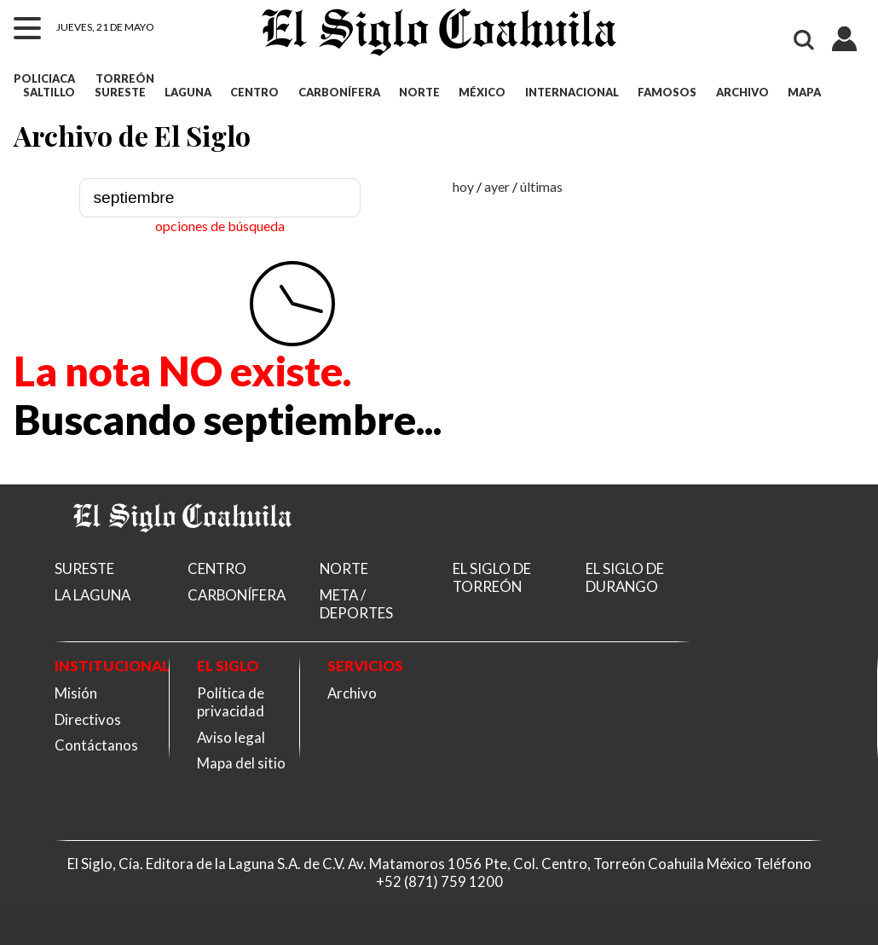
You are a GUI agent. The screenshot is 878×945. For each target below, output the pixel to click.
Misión (76, 693)
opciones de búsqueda (220, 225)
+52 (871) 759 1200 (439, 881)
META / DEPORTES (356, 604)
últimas (541, 186)
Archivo (352, 693)
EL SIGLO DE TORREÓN (492, 577)
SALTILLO (49, 92)
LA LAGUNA (92, 595)
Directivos (88, 719)
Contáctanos (96, 745)
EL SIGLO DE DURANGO (625, 577)
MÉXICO (482, 92)
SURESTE (120, 92)
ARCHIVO (742, 92)
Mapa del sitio (241, 763)
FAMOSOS (667, 92)
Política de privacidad (230, 702)
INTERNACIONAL (572, 92)
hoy (463, 186)
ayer (497, 186)
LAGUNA (188, 92)
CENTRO (254, 92)
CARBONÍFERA (339, 92)
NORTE (419, 92)
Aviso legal (231, 737)
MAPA (804, 92)
